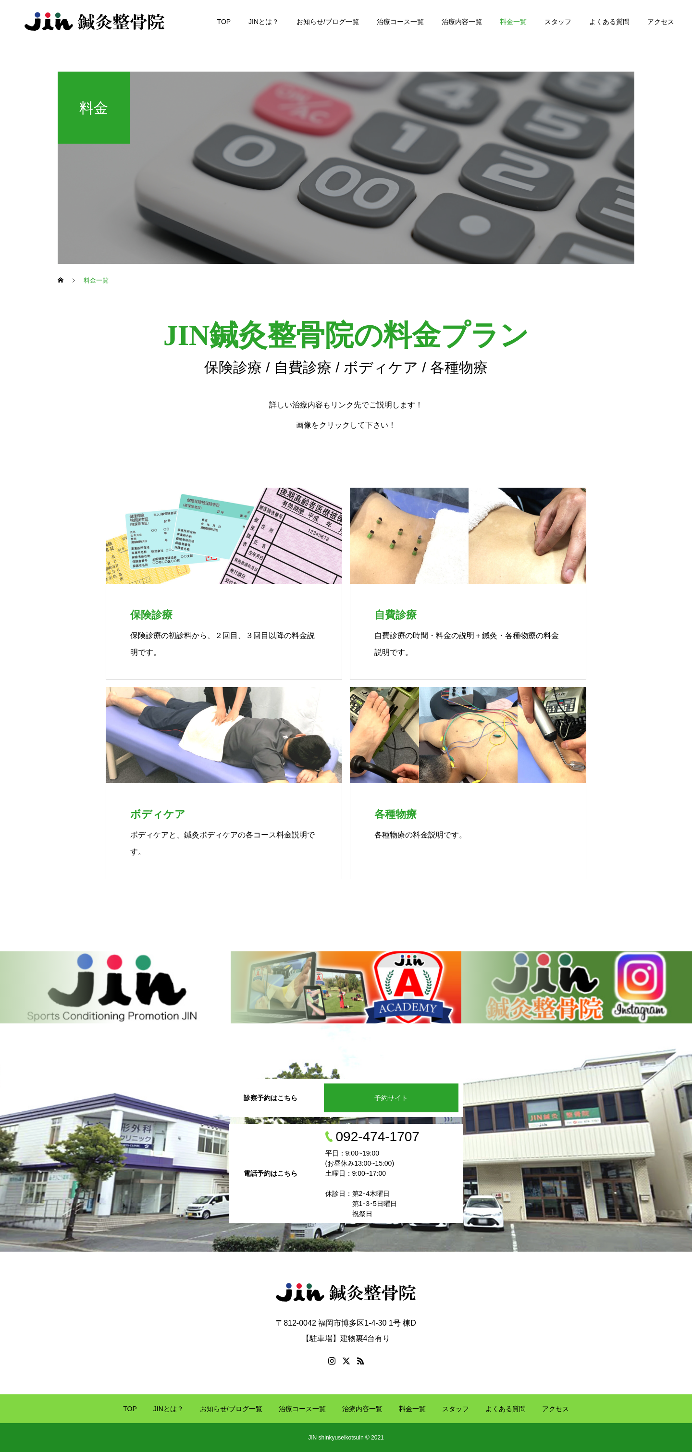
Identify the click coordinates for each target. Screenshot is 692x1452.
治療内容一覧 (462, 21)
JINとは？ (263, 21)
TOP (224, 21)
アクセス (660, 21)
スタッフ (557, 21)
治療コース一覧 (400, 21)
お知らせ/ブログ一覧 (328, 21)
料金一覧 (513, 21)
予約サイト (391, 1098)
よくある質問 (609, 21)
